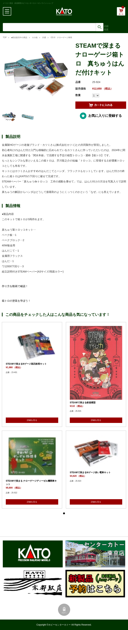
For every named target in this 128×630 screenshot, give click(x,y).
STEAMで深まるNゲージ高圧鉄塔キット (26, 364)
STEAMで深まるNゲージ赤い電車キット (90, 472)
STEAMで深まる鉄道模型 (83, 402)
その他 (35, 37)
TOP (5, 37)
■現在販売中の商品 (19, 37)
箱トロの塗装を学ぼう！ (16, 300)
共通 (44, 37)
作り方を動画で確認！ (15, 286)
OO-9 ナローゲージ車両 (61, 37)
